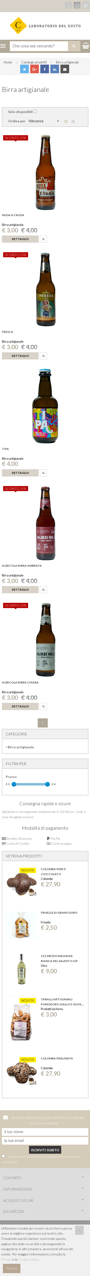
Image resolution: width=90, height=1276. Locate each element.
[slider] (14, 784)
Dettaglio (20, 239)
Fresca (7, 332)
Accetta (11, 1268)
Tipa (5, 449)
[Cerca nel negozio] (45, 46)
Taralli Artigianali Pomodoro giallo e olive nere (61, 1004)
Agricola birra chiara (20, 682)
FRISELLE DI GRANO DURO (59, 912)
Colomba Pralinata (57, 1058)
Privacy (6, 1259)
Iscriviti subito (45, 1150)
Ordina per (16, 121)
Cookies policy (28, 1259)
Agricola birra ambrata (22, 565)
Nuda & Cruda (13, 215)
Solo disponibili (20, 112)
